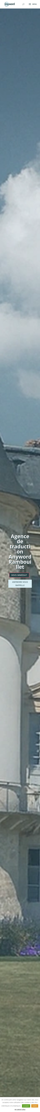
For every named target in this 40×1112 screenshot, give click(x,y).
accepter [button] (26, 1106)
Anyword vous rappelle (20, 584)
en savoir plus (20, 1109)
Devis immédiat (19, 575)
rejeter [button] (35, 1106)
